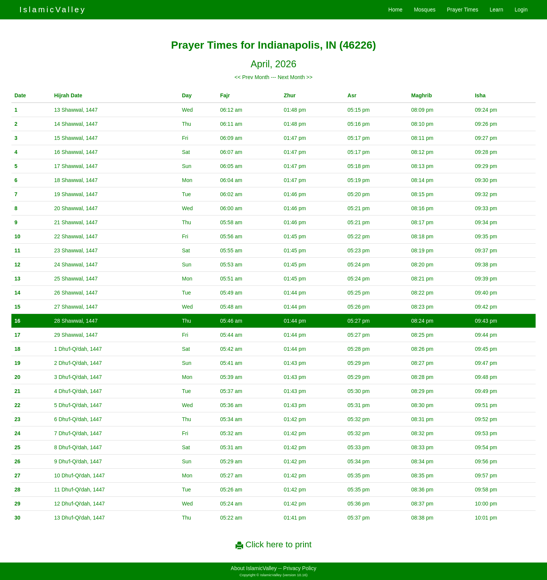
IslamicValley (52, 9)
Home (395, 9)
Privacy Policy (299, 568)
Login (521, 9)
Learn (496, 9)
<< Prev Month (251, 77)
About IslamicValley (254, 568)
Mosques (425, 9)
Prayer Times (462, 9)
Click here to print (273, 544)
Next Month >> (295, 77)
